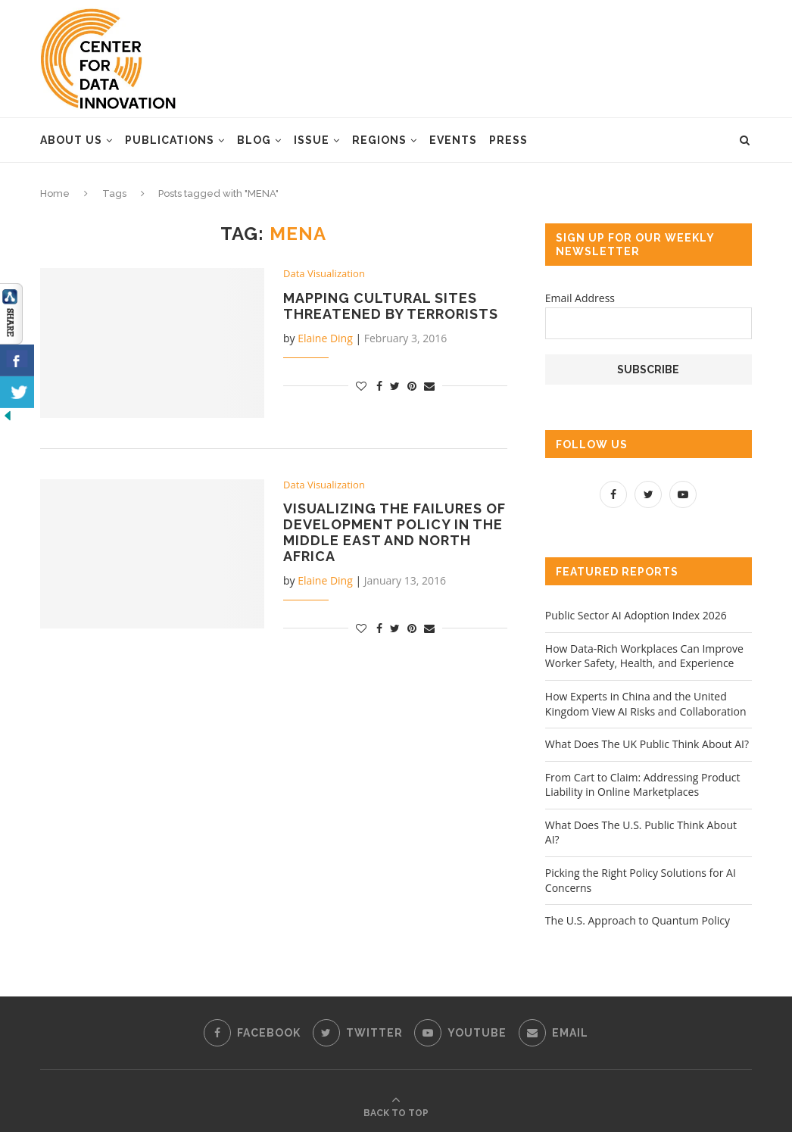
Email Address (580, 298)
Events (453, 140)
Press (508, 140)
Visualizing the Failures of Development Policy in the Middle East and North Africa (394, 532)
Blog (254, 140)
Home (55, 193)
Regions (379, 140)
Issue (311, 140)
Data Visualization (324, 274)
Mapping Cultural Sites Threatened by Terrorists (390, 306)
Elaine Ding (325, 338)
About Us (71, 140)
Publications (169, 140)
